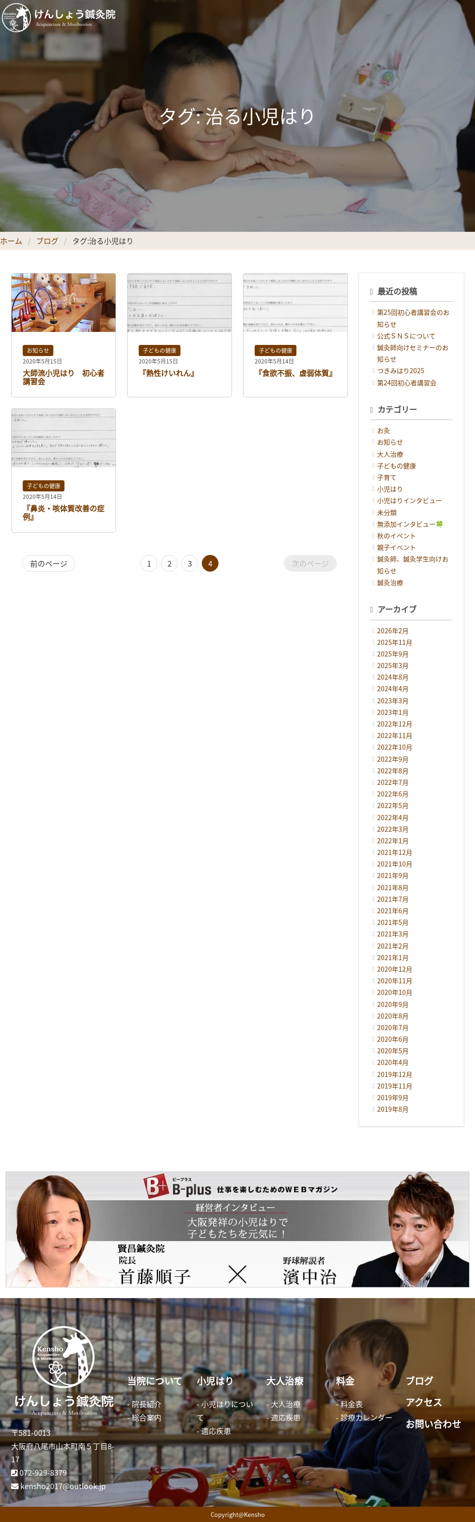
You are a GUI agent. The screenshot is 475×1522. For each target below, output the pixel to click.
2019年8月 (393, 1109)
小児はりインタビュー (409, 500)
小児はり (390, 488)
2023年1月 (393, 712)
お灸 (383, 430)
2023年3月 (393, 700)
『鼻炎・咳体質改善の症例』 (63, 512)
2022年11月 (394, 735)
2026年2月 (393, 630)
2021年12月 (394, 852)
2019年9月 (393, 1097)
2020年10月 (394, 992)
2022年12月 (394, 723)
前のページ (48, 563)
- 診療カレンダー (364, 1417)
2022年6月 (393, 793)
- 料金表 (349, 1403)
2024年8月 (393, 676)
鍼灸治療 (390, 582)
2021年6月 (393, 910)
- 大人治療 (283, 1403)
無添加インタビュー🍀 (410, 524)
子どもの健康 (159, 350)
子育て (387, 477)
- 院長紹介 (144, 1403)
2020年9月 (393, 1004)
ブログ (47, 240)
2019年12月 (394, 1074)
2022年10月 (394, 746)
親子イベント (396, 547)
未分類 (387, 512)
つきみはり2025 (400, 370)
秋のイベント (396, 535)
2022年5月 (393, 805)
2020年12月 (394, 969)
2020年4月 (393, 1062)
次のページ (310, 563)
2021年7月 (393, 899)
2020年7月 (393, 1027)
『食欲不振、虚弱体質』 (295, 372)
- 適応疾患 (214, 1430)
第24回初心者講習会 (406, 382)
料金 (345, 1381)
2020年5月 (393, 1050)
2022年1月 (393, 840)
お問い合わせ (433, 1424)
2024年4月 (393, 688)
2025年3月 (393, 665)
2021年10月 (394, 863)
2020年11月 (394, 980)
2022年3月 (393, 829)
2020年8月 (393, 1015)
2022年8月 (393, 770)
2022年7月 (393, 782)
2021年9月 (393, 875)
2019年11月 (394, 1085)
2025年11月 (394, 642)
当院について (154, 1381)
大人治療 (390, 454)
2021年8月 (393, 887)
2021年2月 (393, 945)
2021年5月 (393, 922)
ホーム (11, 240)
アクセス (423, 1402)
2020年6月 (393, 1039)
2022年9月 (393, 759)
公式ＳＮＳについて (406, 335)
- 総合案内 (144, 1417)
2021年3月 (393, 933)
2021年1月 (393, 957)
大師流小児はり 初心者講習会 (63, 377)
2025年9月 (393, 653)
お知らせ (38, 350)
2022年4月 (393, 817)
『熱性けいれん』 (168, 372)
